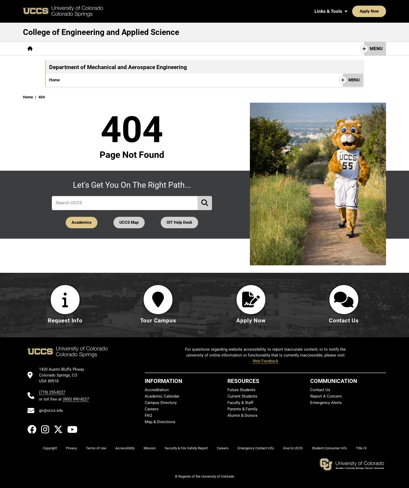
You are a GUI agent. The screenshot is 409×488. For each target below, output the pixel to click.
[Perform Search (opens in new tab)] (205, 203)
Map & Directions (160, 422)
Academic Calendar (162, 396)
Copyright (50, 448)
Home (54, 80)
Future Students (241, 390)
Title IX (361, 448)
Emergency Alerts (326, 403)
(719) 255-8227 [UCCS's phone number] (52, 392)
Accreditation (157, 390)
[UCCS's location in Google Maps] (64, 375)
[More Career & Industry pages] (132, 48)
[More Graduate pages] (119, 80)
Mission (150, 448)
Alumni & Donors (242, 415)
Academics (81, 222)
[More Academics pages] (86, 48)
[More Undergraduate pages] (84, 80)
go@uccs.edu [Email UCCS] (51, 410)
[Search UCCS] (380, 11)
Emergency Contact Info (256, 448)
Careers (152, 409)
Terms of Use (96, 448)
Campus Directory (161, 403)
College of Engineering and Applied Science (101, 32)
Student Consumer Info (329, 448)
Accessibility (125, 448)
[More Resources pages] (229, 48)
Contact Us (320, 390)
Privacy (71, 448)
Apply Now (352, 11)
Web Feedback (265, 361)
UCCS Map (129, 222)
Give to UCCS (293, 448)
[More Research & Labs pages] (184, 48)
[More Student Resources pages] (189, 80)
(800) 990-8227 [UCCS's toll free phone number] (76, 399)
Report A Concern (326, 396)
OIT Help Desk (180, 222)
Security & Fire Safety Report (186, 448)
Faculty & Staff (240, 403)
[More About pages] (51, 48)
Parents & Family (242, 409)
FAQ (148, 415)
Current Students (242, 396)
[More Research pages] (150, 80)
